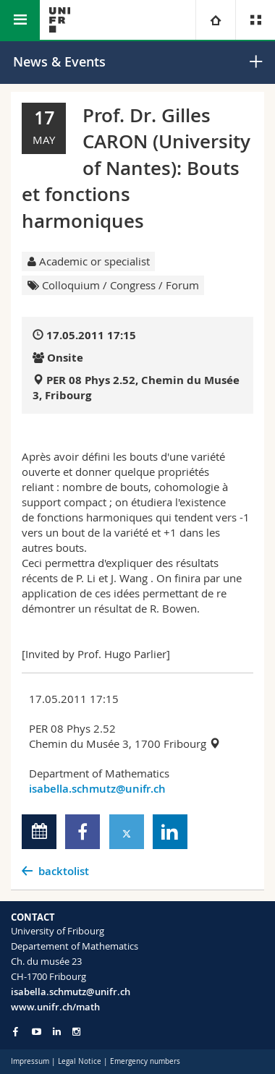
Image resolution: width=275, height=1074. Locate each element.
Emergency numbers (145, 1061)
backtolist (63, 871)
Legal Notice (79, 1061)
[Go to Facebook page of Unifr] (15, 1031)
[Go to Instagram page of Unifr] (76, 1031)
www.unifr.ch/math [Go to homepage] (55, 1006)
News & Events (59, 61)
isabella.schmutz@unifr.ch (97, 788)
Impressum (30, 1061)
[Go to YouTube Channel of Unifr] (36, 1031)
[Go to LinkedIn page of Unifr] (57, 1031)
